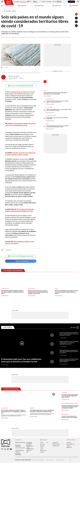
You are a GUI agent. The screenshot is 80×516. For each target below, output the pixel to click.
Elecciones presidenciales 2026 (68, 403)
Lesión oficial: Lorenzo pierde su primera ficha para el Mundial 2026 (57, 118)
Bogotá (48, 107)
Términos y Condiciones (59, 459)
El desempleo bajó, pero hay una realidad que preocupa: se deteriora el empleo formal (21, 360)
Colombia (16, 1)
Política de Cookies (49, 459)
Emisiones (5, 5)
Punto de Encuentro (59, 2)
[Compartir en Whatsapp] (76, 25)
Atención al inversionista (18, 454)
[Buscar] (78, 2)
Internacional (23, 1)
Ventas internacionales (30, 448)
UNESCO (56, 288)
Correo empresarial (19, 450)
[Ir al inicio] (8, 2)
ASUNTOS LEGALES (56, 444)
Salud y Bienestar (35, 2)
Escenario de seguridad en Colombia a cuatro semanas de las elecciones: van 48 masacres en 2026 (69, 334)
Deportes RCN (29, 2)
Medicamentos (65, 414)
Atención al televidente (18, 446)
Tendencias (48, 1)
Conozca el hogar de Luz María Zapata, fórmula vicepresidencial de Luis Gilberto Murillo (69, 360)
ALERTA (41, 449)
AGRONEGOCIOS (55, 445)
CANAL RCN (71, 1)
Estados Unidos (31, 288)
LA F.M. (41, 447)
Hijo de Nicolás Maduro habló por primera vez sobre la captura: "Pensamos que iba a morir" (57, 101)
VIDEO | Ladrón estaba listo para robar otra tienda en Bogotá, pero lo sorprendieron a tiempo (58, 110)
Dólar (45, 90)
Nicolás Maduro (50, 99)
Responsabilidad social (20, 442)
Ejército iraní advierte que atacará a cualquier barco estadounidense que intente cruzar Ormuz (38, 292)
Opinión (54, 1)
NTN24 (41, 442)
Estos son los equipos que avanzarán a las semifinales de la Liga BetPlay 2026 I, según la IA (70, 396)
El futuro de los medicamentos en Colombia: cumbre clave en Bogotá (69, 417)
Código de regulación (20, 447)
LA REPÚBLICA (55, 442)
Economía (43, 1)
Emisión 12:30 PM (39, 6)
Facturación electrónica (29, 443)
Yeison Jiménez (4, 408)
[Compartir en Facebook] (76, 18)
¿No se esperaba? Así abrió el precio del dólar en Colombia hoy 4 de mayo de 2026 (56, 93)
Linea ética (28, 450)
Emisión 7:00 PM (56, 6)
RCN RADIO (42, 445)
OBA (27, 452)
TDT (47, 442)
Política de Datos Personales (39, 459)
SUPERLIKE (69, 445)
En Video (8, 327)
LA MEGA (42, 452)
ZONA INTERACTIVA (70, 444)
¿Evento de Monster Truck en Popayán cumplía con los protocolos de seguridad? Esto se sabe (69, 343)
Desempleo (32, 408)
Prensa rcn (17, 452)
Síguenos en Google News (20, 261)
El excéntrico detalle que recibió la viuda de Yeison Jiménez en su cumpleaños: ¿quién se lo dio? (13, 412)
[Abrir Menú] (2, 2)
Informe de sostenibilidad (29, 446)
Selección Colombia (50, 115)
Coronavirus (8, 250)
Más (75, 327)
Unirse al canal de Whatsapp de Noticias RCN (20, 86)
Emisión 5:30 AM (22, 6)
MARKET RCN (69, 447)
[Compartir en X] (76, 21)
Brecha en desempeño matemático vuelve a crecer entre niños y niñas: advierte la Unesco (66, 292)
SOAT (47, 123)
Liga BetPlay (64, 392)
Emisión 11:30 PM (73, 6)
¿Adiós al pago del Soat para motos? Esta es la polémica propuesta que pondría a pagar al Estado (57, 126)
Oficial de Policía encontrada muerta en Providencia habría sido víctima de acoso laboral (69, 351)
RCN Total (42, 444)
